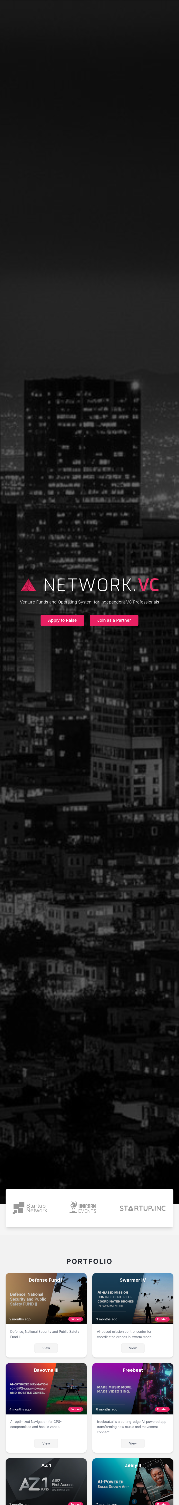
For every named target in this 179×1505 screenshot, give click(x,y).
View (46, 1348)
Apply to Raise (62, 620)
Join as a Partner (114, 620)
